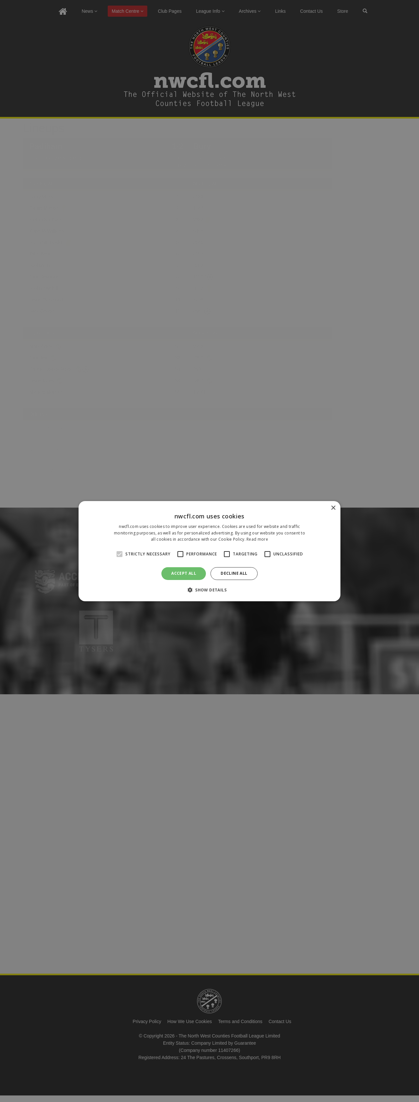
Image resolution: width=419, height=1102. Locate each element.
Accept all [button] (183, 573)
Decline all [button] (234, 573)
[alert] (209, 551)
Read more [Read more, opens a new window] (257, 539)
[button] (209, 590)
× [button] (333, 507)
